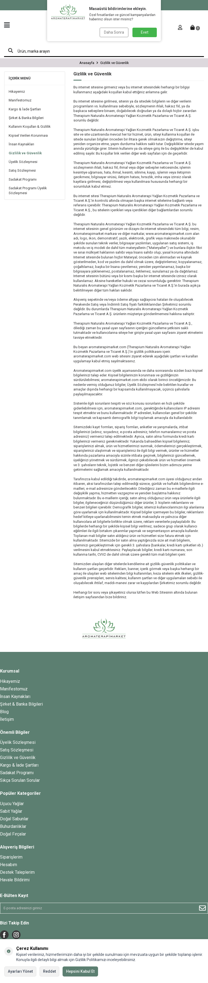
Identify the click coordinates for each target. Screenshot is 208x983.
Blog (4, 711)
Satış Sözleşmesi (22, 170)
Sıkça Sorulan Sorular (20, 780)
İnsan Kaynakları (21, 144)
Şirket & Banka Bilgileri (26, 118)
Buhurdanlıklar (13, 826)
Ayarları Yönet (20, 971)
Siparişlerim (11, 857)
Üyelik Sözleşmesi (23, 162)
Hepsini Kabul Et (80, 971)
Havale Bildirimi (15, 879)
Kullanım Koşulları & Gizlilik (30, 126)
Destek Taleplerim (17, 872)
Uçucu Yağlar (12, 803)
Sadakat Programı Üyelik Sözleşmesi (28, 190)
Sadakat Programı (23, 179)
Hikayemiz (17, 91)
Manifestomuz (20, 100)
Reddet (49, 971)
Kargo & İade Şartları (25, 109)
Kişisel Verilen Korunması (28, 135)
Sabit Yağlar (11, 811)
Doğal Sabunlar (14, 818)
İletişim (7, 719)
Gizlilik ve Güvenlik (25, 153)
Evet (144, 32)
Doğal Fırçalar (13, 834)
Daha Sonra (114, 32)
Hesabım (8, 864)
